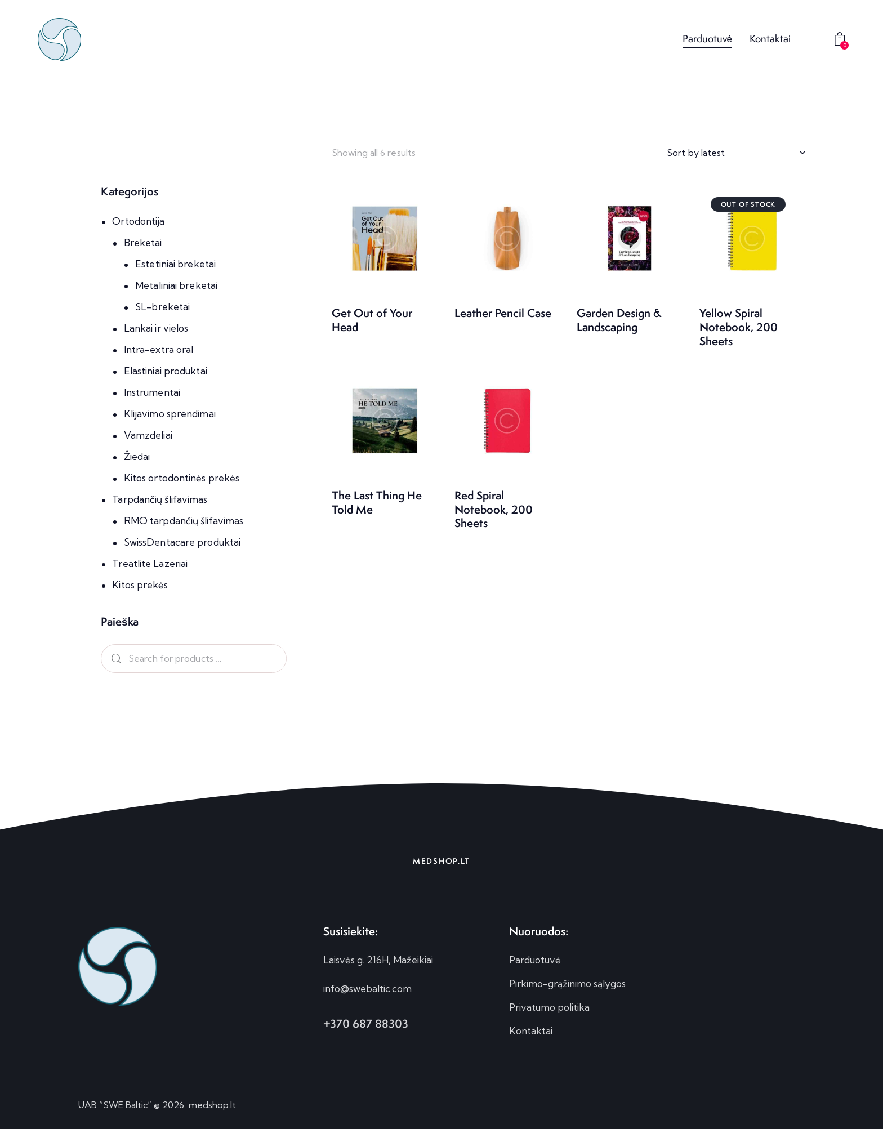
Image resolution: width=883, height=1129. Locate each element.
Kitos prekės (140, 585)
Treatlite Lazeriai (150, 563)
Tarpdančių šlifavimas (159, 499)
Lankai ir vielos (156, 328)
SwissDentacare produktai (182, 542)
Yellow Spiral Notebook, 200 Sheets (738, 327)
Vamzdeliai (148, 435)
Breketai (143, 242)
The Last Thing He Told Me (377, 502)
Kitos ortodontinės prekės (182, 478)
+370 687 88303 (365, 1023)
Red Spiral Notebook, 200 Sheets (493, 509)
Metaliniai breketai (176, 285)
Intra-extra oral (159, 349)
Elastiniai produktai (165, 371)
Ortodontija (138, 221)
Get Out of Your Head (372, 320)
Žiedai (137, 456)
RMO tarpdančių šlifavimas (184, 520)
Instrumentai (152, 392)
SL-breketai (162, 307)
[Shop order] (736, 152)
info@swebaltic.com (367, 988)
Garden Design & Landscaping (619, 320)
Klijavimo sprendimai (170, 414)
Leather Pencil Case (502, 313)
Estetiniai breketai (175, 264)
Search (114, 658)
